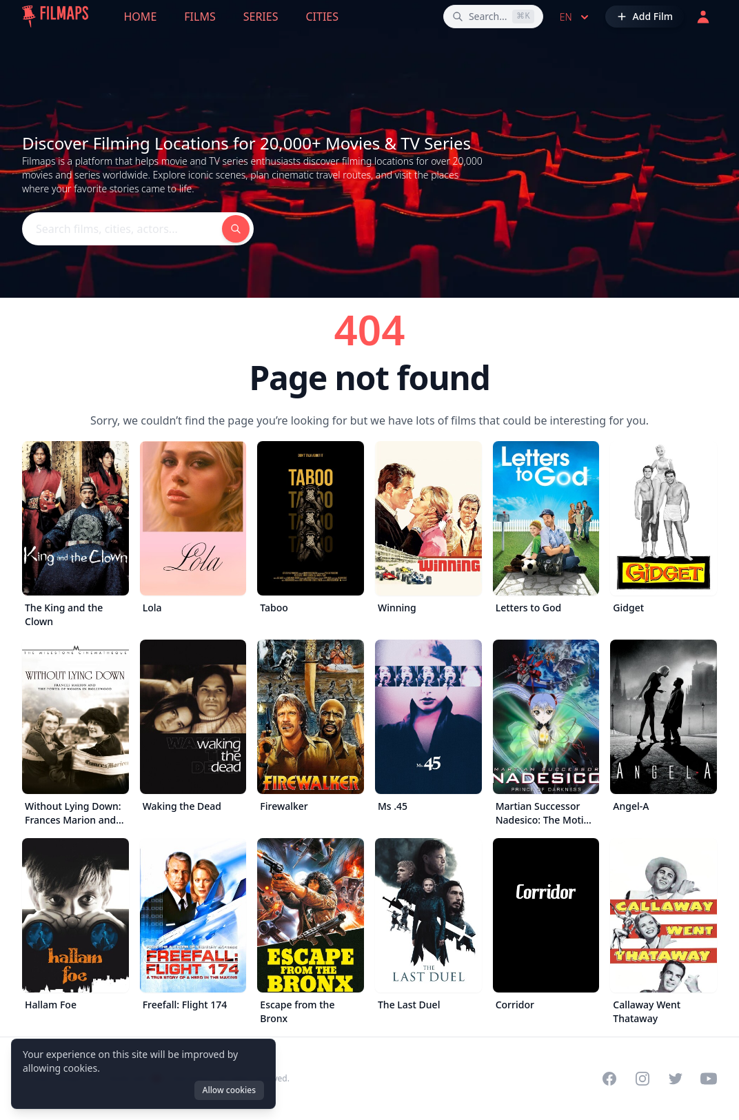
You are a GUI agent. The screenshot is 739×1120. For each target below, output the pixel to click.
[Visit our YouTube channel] (708, 1078)
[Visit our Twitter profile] (675, 1078)
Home (140, 16)
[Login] (703, 16)
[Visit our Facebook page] (609, 1078)
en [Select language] (575, 17)
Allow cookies (229, 1090)
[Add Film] (644, 17)
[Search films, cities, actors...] (493, 16)
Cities (321, 16)
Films (199, 16)
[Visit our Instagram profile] (642, 1078)
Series (261, 16)
